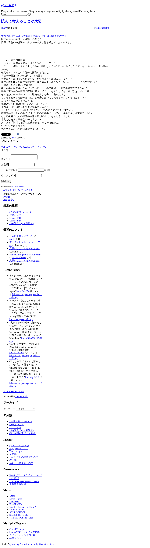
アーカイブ (9, 410)
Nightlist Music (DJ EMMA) (23, 508)
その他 (13, 455)
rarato (12, 240)
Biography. (8, 200)
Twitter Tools (21, 397)
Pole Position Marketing (17, 187)
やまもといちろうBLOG (22, 536)
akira (14, 137)
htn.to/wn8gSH (16, 320)
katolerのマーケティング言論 (24, 533)
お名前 (4, 165)
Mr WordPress (19, 258)
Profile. (7, 197)
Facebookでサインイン (34, 147)
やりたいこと (16, 216)
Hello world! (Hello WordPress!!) (25, 255)
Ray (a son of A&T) (18, 449)
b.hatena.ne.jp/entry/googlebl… (24, 356)
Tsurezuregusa (16, 452)
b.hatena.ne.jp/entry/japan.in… (24, 384)
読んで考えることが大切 (21, 21)
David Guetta (15, 500)
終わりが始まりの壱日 (21, 464)
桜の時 (13, 461)
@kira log (8, 5)
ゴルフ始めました (25, 191)
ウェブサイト (8, 176)
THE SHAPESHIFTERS (21, 518)
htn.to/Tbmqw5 (16, 353)
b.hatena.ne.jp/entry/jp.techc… (27, 295)
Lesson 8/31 (15, 219)
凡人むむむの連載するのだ (23, 458)
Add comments (102, 28)
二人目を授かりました (21, 237)
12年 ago (13, 298)
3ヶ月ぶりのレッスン (20, 212)
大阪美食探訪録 (17, 485)
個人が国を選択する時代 (22, 434)
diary (4, 28)
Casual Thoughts (17, 530)
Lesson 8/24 (15, 221)
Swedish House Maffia (20, 516)
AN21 (12, 497)
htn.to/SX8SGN (28, 339)
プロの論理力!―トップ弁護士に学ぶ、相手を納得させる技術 (33, 36)
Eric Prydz (14, 502)
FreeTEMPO (15, 505)
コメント (6, 160)
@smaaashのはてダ (19, 446)
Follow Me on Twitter (13, 392)
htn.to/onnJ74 (23, 292)
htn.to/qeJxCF (32, 378)
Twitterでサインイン (11, 147)
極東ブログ (15, 539)
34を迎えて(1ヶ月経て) (21, 224)
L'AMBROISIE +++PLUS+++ (24, 482)
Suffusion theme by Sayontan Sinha (37, 545)
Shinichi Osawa (16, 510)
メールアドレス (9, 171)
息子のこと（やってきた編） (24, 249)
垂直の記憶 (8, 191)
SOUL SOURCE (17, 513)
